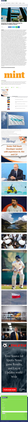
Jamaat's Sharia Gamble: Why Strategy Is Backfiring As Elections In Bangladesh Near (13, 249)
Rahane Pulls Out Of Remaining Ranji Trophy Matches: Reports (11, 289)
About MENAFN (3, 406)
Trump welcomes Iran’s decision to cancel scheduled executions (11, 339)
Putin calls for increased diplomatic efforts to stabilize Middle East (11, 181)
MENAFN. (5, 420)
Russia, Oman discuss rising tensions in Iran (8, 321)
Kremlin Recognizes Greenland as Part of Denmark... (20, 108)
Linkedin (4, 417)
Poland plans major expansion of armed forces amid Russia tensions (11, 304)
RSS (4, 418)
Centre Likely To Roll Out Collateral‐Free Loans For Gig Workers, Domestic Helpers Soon (12, 195)
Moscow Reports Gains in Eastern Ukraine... (19, 99)
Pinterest (4, 416)
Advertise (3, 405)
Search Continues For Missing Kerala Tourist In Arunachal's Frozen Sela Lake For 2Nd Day (13, 233)
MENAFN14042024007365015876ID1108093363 (8, 67)
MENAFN (2, 81)
